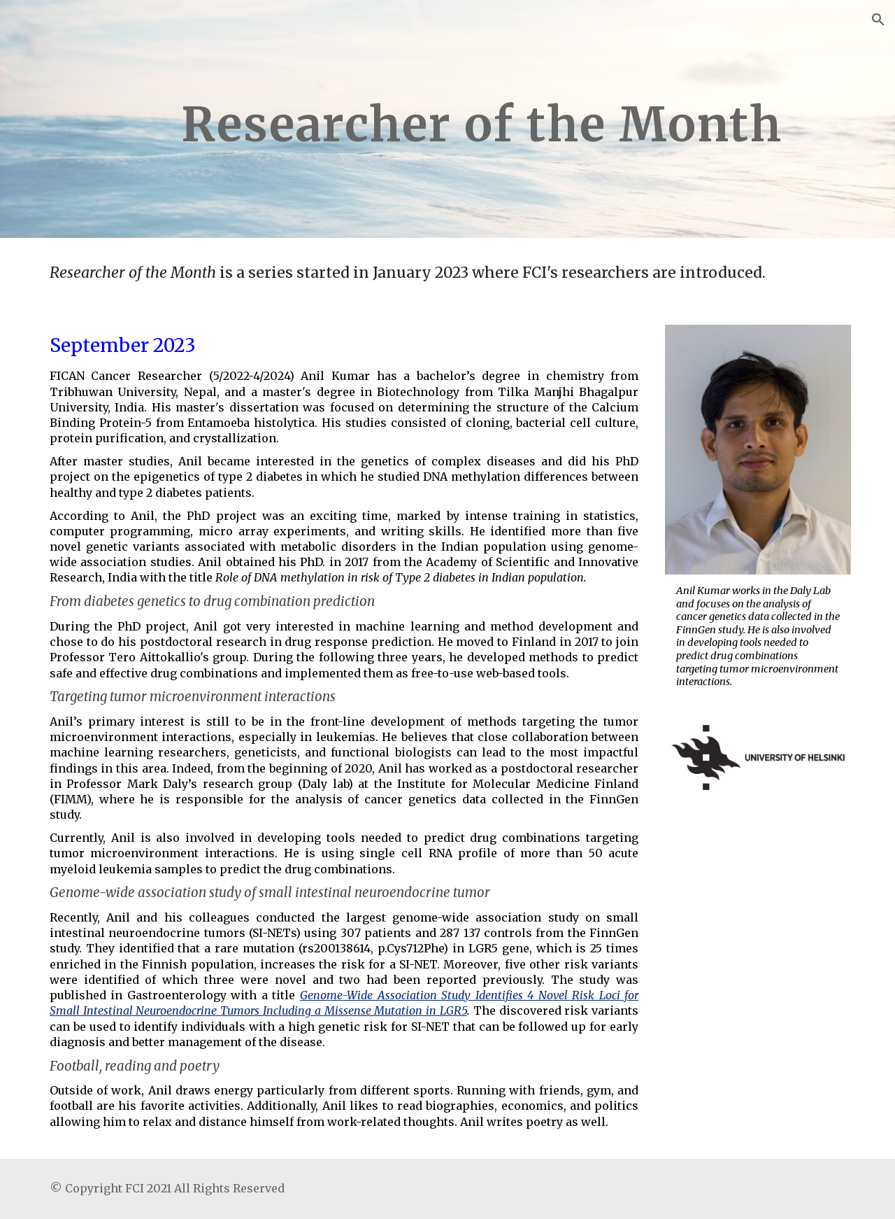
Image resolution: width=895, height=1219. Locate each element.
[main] (482, 118)
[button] (878, 19)
